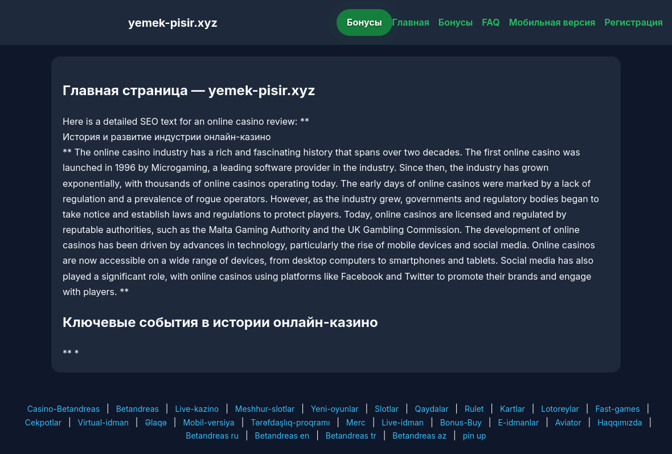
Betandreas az (419, 435)
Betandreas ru (212, 435)
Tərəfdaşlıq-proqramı (290, 422)
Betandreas (137, 409)
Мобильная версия (552, 22)
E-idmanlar (518, 422)
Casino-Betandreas (63, 409)
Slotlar (387, 409)
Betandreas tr (351, 435)
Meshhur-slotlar (264, 409)
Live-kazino (197, 409)
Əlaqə (155, 422)
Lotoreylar (560, 409)
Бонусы (364, 22)
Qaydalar (432, 409)
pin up (474, 435)
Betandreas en (282, 435)
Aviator (568, 422)
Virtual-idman (102, 422)
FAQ (490, 22)
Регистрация (633, 22)
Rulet (474, 409)
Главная (410, 22)
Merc (356, 422)
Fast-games (617, 409)
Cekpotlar (43, 422)
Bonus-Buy (461, 422)
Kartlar (512, 409)
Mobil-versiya (208, 422)
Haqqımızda (619, 422)
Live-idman (403, 422)
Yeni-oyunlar (335, 409)
